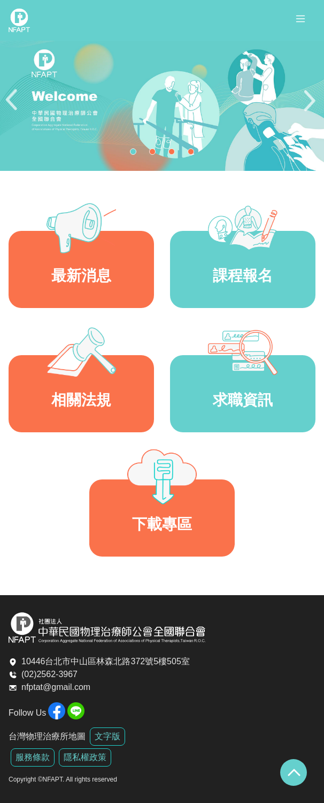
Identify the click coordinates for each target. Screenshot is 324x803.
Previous (13, 105)
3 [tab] (174, 154)
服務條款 (33, 757)
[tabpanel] (162, 106)
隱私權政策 (85, 757)
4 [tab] (193, 154)
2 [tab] (155, 154)
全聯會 (19, 20)
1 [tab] (135, 154)
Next (311, 105)
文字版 (107, 736)
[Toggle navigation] (300, 20)
